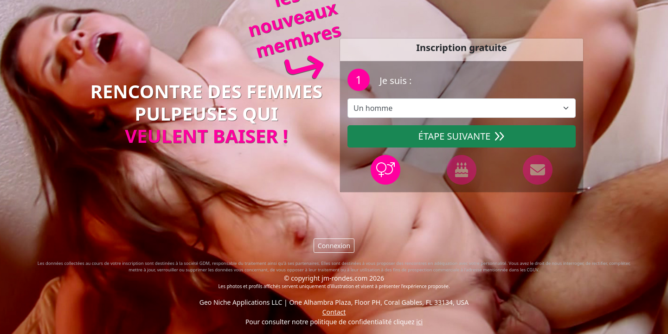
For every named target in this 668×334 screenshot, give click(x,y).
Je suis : (394, 80)
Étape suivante (461, 136)
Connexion (334, 245)
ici (419, 321)
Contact (334, 312)
